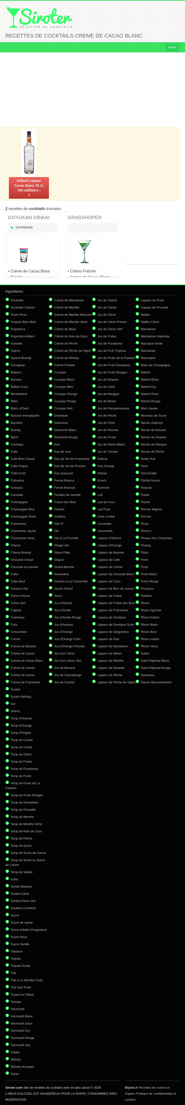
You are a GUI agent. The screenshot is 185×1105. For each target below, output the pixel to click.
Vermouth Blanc (22, 1016)
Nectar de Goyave (153, 437)
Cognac (16, 610)
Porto (144, 567)
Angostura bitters (22, 336)
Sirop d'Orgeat (21, 733)
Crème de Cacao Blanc (27, 660)
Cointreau (17, 617)
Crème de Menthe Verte (70, 322)
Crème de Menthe (66, 307)
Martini (145, 372)
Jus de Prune (107, 437)
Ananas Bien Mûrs (23, 322)
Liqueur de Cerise (110, 567)
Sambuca (147, 675)
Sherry (15, 711)
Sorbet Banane (21, 886)
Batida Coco (19, 387)
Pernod (146, 516)
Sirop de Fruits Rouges (27, 795)
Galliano (60, 516)
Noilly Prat (148, 459)
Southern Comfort (23, 908)
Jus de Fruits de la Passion (116, 358)
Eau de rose (62, 451)
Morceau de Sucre (153, 415)
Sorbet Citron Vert (23, 901)
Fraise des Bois (65, 502)
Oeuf (144, 466)
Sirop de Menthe (22, 817)
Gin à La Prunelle (66, 538)
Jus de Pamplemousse (113, 408)
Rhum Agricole (151, 610)
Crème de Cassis (23, 668)
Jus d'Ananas (63, 624)
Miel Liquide (149, 408)
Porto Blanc (149, 574)
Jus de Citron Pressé (112, 322)
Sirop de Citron (21, 754)
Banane (16, 379)
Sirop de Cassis (22, 740)
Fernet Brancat (64, 487)
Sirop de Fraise (21, 761)
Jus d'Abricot (63, 603)
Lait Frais (104, 509)
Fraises (59, 509)
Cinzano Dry (19, 588)
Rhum (145, 603)
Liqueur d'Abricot (109, 538)
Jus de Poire (106, 423)
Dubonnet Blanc (65, 430)
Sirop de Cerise (22, 747)
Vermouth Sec (21, 1045)
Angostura (18, 329)
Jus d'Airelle (62, 610)
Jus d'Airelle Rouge (67, 617)
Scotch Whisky (21, 696)
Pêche (145, 502)
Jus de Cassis (107, 300)
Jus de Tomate (108, 451)
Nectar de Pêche (152, 451)
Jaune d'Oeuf (63, 588)
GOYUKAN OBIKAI (28, 217)
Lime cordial (106, 516)
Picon (145, 523)
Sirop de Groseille (23, 809)
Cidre (14, 574)
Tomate (16, 1002)
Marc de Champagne (155, 365)
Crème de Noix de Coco (71, 336)
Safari (145, 653)
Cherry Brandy (21, 552)
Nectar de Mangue (154, 444)
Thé (13, 973)
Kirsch (102, 480)
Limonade (104, 523)
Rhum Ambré (150, 617)
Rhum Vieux (149, 646)
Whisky (16, 1059)
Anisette (16, 343)
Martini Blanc (150, 379)
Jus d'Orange (63, 632)
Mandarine (148, 329)
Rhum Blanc (149, 624)
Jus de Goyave (108, 379)
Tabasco (16, 951)
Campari (17, 487)
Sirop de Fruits (21, 776)
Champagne (19, 502)
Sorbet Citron (20, 893)
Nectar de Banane (153, 430)
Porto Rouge (150, 581)
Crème (15, 639)
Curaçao (60, 372)
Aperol (15, 350)
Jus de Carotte (64, 682)
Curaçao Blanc (64, 379)
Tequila (16, 958)
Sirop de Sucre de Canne (28, 853)
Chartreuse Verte (22, 538)
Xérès (15, 1074)
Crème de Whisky (66, 358)
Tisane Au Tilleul (22, 994)
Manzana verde (152, 343)
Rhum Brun (149, 632)
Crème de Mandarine (69, 300)
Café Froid (18, 473)
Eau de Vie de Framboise (71, 459)
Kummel (103, 487)
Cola (14, 624)
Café (14, 451)
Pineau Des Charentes (156, 538)
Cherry (15, 545)
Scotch (15, 689)
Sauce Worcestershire (156, 682)
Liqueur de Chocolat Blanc (116, 574)
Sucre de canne (22, 922)
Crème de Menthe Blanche (73, 314)
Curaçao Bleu (63, 387)
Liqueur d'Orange (110, 545)
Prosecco (147, 588)
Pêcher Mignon (151, 509)
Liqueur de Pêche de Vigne (116, 682)
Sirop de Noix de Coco (26, 831)
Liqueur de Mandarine (113, 646)
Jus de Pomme (108, 430)
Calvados (17, 480)
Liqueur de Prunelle (154, 307)
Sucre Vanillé (20, 944)
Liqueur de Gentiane (112, 617)
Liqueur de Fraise (110, 596)
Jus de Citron (107, 314)
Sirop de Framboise (24, 769)
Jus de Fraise (107, 336)
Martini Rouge (150, 401)
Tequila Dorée (20, 966)
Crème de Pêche (66, 343)
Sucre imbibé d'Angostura (28, 930)
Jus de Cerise (107, 307)
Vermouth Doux (22, 1023)
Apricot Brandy (21, 358)
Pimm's (146, 531)
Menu (172, 47)
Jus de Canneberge (67, 675)
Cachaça (17, 444)
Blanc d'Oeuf (20, 408)
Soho (14, 879)
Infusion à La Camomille (71, 581)
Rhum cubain (150, 639)
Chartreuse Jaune (23, 531)
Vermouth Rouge (22, 1038)
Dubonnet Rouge (66, 437)
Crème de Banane (23, 646)
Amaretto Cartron (23, 307)
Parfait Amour (150, 480)
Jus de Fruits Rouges (112, 372)
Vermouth (17, 1009)
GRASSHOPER (85, 217)
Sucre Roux (19, 937)
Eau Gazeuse (63, 473)
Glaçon (59, 560)
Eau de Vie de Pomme (70, 466)
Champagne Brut (22, 509)
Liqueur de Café (109, 560)
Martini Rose (150, 394)
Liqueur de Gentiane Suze (116, 624)
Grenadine (61, 574)
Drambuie (61, 415)
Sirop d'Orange (21, 725)
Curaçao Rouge (65, 401)
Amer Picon (19, 314)
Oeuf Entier (149, 473)
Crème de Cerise (22, 675)
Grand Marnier (64, 567)
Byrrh (14, 437)
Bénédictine (19, 394)
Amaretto (17, 300)
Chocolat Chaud (22, 560)
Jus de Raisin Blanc (111, 444)
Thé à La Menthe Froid (27, 980)
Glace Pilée (62, 552)
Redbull (146, 596)
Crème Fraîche (64, 365)
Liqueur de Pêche (110, 675)
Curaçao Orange (65, 394)
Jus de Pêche (107, 415)
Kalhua (102, 459)
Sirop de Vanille (22, 872)
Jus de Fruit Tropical (112, 350)
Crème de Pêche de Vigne (72, 350)
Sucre (15, 915)
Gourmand (24, 227)
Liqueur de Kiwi (108, 639)
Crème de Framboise (25, 682)
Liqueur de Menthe (111, 660)
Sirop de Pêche (21, 838)
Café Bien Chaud (23, 459)
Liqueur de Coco (109, 581)
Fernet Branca (64, 480)
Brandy (16, 430)
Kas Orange (106, 466)
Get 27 (59, 523)
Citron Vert (18, 603)
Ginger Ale (61, 545)
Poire (144, 560)
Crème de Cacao (22, 653)
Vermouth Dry (20, 1030)
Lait (100, 495)
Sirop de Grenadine (24, 802)
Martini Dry (148, 387)
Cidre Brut (18, 581)
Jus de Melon (107, 401)
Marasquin (148, 358)
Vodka (15, 1052)
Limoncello (105, 531)
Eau (57, 444)
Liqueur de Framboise (113, 610)
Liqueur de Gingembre (113, 632)
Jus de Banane (64, 668)
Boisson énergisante (25, 415)
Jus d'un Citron (64, 653)
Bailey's (16, 372)
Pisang (146, 545)
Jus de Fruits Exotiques (114, 365)
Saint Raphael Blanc (155, 660)
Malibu (145, 314)
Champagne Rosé (23, 516)
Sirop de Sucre (21, 845)
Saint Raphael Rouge (156, 668)
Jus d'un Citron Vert (67, 660)
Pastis (145, 495)
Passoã (146, 487)
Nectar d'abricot (152, 423)
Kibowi (102, 473)
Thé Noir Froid (21, 987)
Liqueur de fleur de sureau (116, 588)
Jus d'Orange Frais (67, 639)
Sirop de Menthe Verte (26, 824)
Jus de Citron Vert (110, 329)
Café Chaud (19, 466)
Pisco (145, 552)
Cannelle (17, 495)
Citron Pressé (20, 596)
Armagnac (18, 365)
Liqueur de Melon (110, 653)
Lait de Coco (106, 502)
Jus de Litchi (106, 387)
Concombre (19, 632)
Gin (56, 531)
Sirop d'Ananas (21, 718)
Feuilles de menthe (67, 495)
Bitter (14, 401)
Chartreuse (18, 523)
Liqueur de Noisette (111, 668)
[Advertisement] (92, 89)
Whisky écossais (22, 1066)
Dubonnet (61, 423)
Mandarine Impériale (155, 336)
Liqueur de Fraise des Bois (116, 603)
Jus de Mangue (108, 394)
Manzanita (148, 350)
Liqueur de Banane (111, 552)
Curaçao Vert (63, 408)
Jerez (58, 596)
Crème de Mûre (65, 329)
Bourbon (17, 423)
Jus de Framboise (110, 343)
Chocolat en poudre (24, 567)
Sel (13, 704)
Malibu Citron (150, 322)
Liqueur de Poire (152, 300)
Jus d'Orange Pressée (69, 646)
